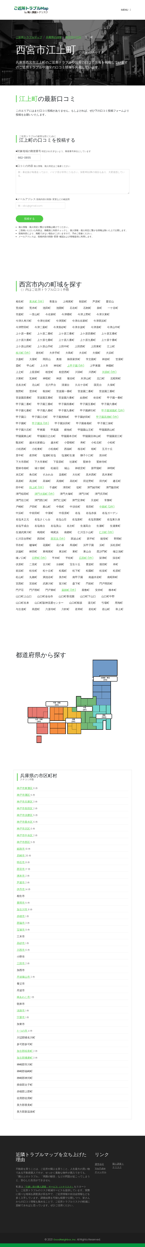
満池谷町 (48, 577)
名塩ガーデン (110, 513)
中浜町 (20, 513)
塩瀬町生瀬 (68, 456)
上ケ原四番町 (88, 334)
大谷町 (83, 353)
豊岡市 (23, 903)
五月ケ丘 (107, 449)
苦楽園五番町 (45, 398)
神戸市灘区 (26, 795)
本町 (115, 565)
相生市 (21, 896)
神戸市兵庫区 (27, 802)
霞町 (18, 366)
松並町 (103, 571)
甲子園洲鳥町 (61, 417)
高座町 (20, 481)
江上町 (111, 347)
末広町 (20, 475)
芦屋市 (23, 883)
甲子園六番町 (109, 404)
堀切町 (103, 565)
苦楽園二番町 (85, 391)
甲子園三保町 (105, 424)
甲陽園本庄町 (69, 436)
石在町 (74, 308)
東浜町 (63, 552)
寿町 (83, 443)
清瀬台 (65, 385)
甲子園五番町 (88, 404)
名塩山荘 (61, 520)
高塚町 (47, 481)
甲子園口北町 (40, 417)
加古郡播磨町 (27, 1058)
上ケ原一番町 (24, 334)
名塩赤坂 (91, 513)
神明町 (111, 468)
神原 (59, 379)
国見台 (98, 385)
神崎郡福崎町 (25, 1071)
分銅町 (60, 565)
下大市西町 (22, 462)
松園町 (90, 571)
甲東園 (41, 430)
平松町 (69, 558)
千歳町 (53, 488)
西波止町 (76, 539)
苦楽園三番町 (107, 391)
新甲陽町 (96, 468)
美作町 (63, 577)
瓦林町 (33, 379)
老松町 (40, 353)
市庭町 (20, 315)
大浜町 (110, 353)
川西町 (92, 372)
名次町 (71, 526)
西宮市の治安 (73, 37)
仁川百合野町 (24, 539)
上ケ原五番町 (109, 334)
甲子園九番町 (66, 411)
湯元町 (92, 603)
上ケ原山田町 (24, 347)
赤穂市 (23, 917)
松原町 (117, 571)
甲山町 (31, 366)
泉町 (99, 308)
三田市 (23, 964)
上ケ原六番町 (24, 340)
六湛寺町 (50, 609)
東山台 (87, 552)
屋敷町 (86, 590)
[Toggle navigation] (126, 10)
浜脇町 (20, 552)
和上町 (119, 609)
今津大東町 (103, 315)
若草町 (79, 609)
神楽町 (106, 359)
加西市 (21, 970)
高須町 (33, 481)
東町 (75, 552)
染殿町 (63, 475)
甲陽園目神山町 (92, 436)
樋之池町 (118, 552)
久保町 (111, 385)
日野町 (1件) (39, 558)
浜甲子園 (88, 545)
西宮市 (23, 869)
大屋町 (33, 359)
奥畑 (59, 359)
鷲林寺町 (101, 462)
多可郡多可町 (25, 1044)
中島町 (60, 507)
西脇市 (23, 923)
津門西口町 (41, 500)
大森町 (20, 359)
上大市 (44, 366)
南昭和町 (112, 577)
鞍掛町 (47, 391)
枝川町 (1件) (23, 353)
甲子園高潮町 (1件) (107, 417)
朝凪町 (83, 302)
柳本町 (113, 590)
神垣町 (58, 366)
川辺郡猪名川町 (26, 1038)
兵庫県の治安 (54, 37)
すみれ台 (48, 475)
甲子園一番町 (115, 398)
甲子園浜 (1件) (40, 424)
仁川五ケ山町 (85, 532)
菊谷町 (71, 379)
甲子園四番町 (66, 404)
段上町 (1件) (36, 488)
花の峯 (60, 545)
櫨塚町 (33, 545)
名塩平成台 (22, 526)
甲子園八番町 (45, 411)
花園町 (47, 545)
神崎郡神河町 (25, 1078)
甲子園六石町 (24, 430)
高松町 (74, 481)
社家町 (73, 462)
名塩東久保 (113, 520)
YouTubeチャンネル (100, 1170)
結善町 (84, 398)
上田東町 (96, 347)
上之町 (20, 372)
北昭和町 (115, 379)
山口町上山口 (24, 597)
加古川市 (24, 910)
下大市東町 (41, 462)
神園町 (110, 366)
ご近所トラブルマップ (29, 37)
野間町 (118, 539)
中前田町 (34, 513)
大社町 (76, 475)
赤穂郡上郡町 (25, 1092)
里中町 (20, 456)
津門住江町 (22, 500)
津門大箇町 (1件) (44, 494)
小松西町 (21, 449)
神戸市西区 (26, 842)
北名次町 (21, 385)
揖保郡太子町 (25, 1085)
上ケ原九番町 (88, 340)
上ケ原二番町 (45, 334)
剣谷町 (97, 398)
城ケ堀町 (40, 468)
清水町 (103, 456)
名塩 (77, 513)
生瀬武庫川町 (24, 532)
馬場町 (74, 545)
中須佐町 (75, 507)
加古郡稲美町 (27, 1051)
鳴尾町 (41, 532)
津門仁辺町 (59, 500)
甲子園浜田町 (62, 424)
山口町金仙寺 (45, 597)
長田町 (90, 507)
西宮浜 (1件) (58, 539)
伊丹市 (23, 890)
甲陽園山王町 (85, 430)
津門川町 (84, 494)
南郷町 (68, 532)
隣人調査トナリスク (118, 1166)
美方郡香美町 (25, 1105)
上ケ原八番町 (66, 340)
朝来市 (21, 1004)
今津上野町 (84, 315)
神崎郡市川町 (25, 1065)
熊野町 (20, 391)
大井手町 (54, 353)
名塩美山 (56, 526)
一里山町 (34, 315)
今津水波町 (78, 327)
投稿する (29, 219)
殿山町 (47, 507)
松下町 (76, 571)
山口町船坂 (75, 603)
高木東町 (107, 475)
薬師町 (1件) (69, 590)
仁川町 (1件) (106, 532)
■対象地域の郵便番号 (53, 152)
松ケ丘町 (48, 571)
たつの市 (24, 1031)
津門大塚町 (66, 494)
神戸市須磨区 (27, 816)
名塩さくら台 (42, 520)
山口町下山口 (88, 597)
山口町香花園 (66, 597)
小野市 (21, 957)
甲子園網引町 (88, 411)
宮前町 (33, 584)
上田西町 (80, 347)
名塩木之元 (22, 520)
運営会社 (99, 1164)
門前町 (90, 584)
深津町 (103, 558)
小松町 (111, 443)
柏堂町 (49, 372)
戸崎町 (20, 507)
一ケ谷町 (113, 308)
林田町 (33, 552)
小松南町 (53, 449)
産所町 (33, 456)
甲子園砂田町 (83, 417)
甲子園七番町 (24, 411)
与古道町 (21, 609)
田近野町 (88, 481)
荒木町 (33, 308)
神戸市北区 (26, 829)
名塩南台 (40, 526)
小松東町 (37, 449)
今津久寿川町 (24, 321)
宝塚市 (23, 930)
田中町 (20, 488)
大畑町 (96, 353)
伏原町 (20, 565)
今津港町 (96, 327)
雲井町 (33, 391)
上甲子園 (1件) (75, 366)
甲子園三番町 (45, 404)
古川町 (47, 565)
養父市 (21, 984)
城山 (66, 468)
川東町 (20, 379)
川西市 (23, 950)
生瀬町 (100, 526)
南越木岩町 (95, 577)
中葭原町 (64, 513)
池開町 (60, 308)
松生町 (33, 571)
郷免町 (68, 430)
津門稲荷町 (22, 494)
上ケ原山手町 (45, 347)
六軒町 (65, 609)
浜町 (102, 545)
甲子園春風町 (84, 424)
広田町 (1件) (86, 558)
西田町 (41, 539)
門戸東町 (50, 590)
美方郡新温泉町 (26, 1112)
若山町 (106, 609)
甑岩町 (20, 443)
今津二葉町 (41, 327)
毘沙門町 (102, 552)
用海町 (119, 603)
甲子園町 (21, 424)
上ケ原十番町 (109, 340)
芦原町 (96, 302)
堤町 (79, 488)
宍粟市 (23, 1018)
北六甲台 (50, 385)
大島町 (69, 353)
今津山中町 (113, 327)
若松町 (92, 609)
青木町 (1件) (36, 302)
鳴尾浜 (55, 532)
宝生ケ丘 (75, 565)
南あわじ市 (25, 997)
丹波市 (21, 991)
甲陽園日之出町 (46, 436)
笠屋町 (119, 359)
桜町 (93, 449)
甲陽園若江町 (114, 436)
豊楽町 (90, 565)
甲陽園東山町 (24, 436)
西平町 (91, 539)
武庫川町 (48, 584)
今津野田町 (22, 327)
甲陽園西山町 (107, 430)
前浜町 (20, 571)
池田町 (47, 308)
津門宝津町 (78, 500)
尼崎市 (24, 856)
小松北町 (96, 443)
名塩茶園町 (94, 520)
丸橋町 (33, 577)
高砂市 (23, 944)
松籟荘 (55, 468)
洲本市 (23, 876)
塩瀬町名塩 (49, 456)
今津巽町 (61, 321)
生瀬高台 (85, 526)
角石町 (33, 475)
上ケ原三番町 (66, 334)
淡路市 (23, 1011)
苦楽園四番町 (24, 398)
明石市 (23, 863)
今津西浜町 (100, 321)
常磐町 (108, 500)
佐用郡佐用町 (25, 1098)
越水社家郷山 (37, 443)
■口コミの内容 (43, 166)
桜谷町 (82, 449)
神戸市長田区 (27, 809)
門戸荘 (20, 590)
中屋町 (49, 513)
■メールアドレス (43, 200)
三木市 (21, 937)
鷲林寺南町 (22, 468)
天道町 (95, 500)
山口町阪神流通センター (49, 603)
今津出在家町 (80, 321)
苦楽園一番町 (64, 391)
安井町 (99, 590)
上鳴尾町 (68, 302)
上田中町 (64, 347)
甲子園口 (21, 417)
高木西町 (91, 475)
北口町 (101, 379)
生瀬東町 (115, 526)
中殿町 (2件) (107, 507)
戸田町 (33, 507)
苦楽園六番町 (66, 398)
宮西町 (20, 584)
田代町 (103, 481)
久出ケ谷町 (81, 385)
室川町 (63, 584)
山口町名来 (22, 603)
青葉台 (53, 302)
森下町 (76, 584)
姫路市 (23, 849)
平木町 (56, 558)
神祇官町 (80, 468)
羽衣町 (20, 545)
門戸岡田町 (106, 584)
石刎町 (87, 308)
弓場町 (105, 603)
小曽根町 (69, 443)
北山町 (36, 385)
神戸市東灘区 (27, 789)
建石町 (117, 481)
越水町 (55, 443)
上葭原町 (34, 372)
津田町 (67, 488)
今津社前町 (43, 321)
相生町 (20, 302)
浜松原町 (115, 545)
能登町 (104, 539)
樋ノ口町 (21, 558)
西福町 (68, 449)
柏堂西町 (64, 372)
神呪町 (47, 379)
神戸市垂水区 (27, 822)
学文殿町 (91, 359)
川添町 (79, 372)
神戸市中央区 (27, 836)
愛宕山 (110, 302)
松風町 (63, 571)
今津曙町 (67, 315)
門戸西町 (34, 590)
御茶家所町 (73, 359)
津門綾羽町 (93, 488)
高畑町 (60, 481)
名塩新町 (77, 520)
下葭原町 (58, 462)
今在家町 (50, 315)
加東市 (21, 1024)
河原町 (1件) (109, 372)
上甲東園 (95, 366)
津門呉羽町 (101, 494)
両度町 (36, 609)
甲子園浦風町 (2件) (112, 411)
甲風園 (55, 430)
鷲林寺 (87, 462)
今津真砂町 (59, 327)
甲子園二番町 (24, 404)
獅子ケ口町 (86, 456)
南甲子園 (77, 577)
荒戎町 (20, 308)
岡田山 (47, 359)
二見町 (33, 565)
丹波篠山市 (26, 977)
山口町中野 (108, 597)
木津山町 (86, 379)
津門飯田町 (112, 488)
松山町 (20, 577)
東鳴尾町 (48, 552)
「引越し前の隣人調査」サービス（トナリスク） (48, 1187)
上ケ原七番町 (45, 340)
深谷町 (116, 558)
